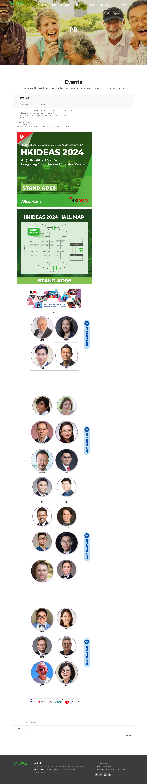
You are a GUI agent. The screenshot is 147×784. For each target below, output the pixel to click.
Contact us (105, 4)
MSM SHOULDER (33, 728)
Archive (90, 4)
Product (65, 4)
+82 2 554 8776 (103, 763)
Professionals (124, 4)
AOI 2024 (33, 722)
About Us (41, 4)
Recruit (78, 4)
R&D (53, 4)
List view (128, 735)
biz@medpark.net (106, 766)
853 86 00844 (120, 769)
